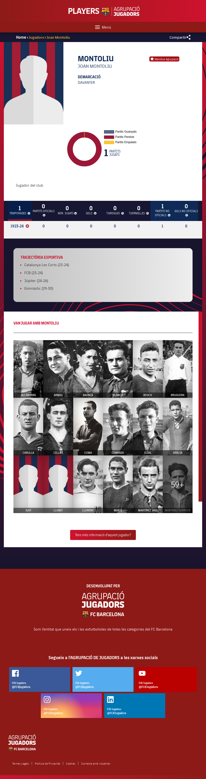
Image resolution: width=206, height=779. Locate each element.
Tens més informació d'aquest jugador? (103, 535)
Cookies (70, 763)
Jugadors (36, 37)
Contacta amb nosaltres (95, 763)
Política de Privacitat (47, 763)
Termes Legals (20, 763)
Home (21, 37)
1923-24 (20, 226)
